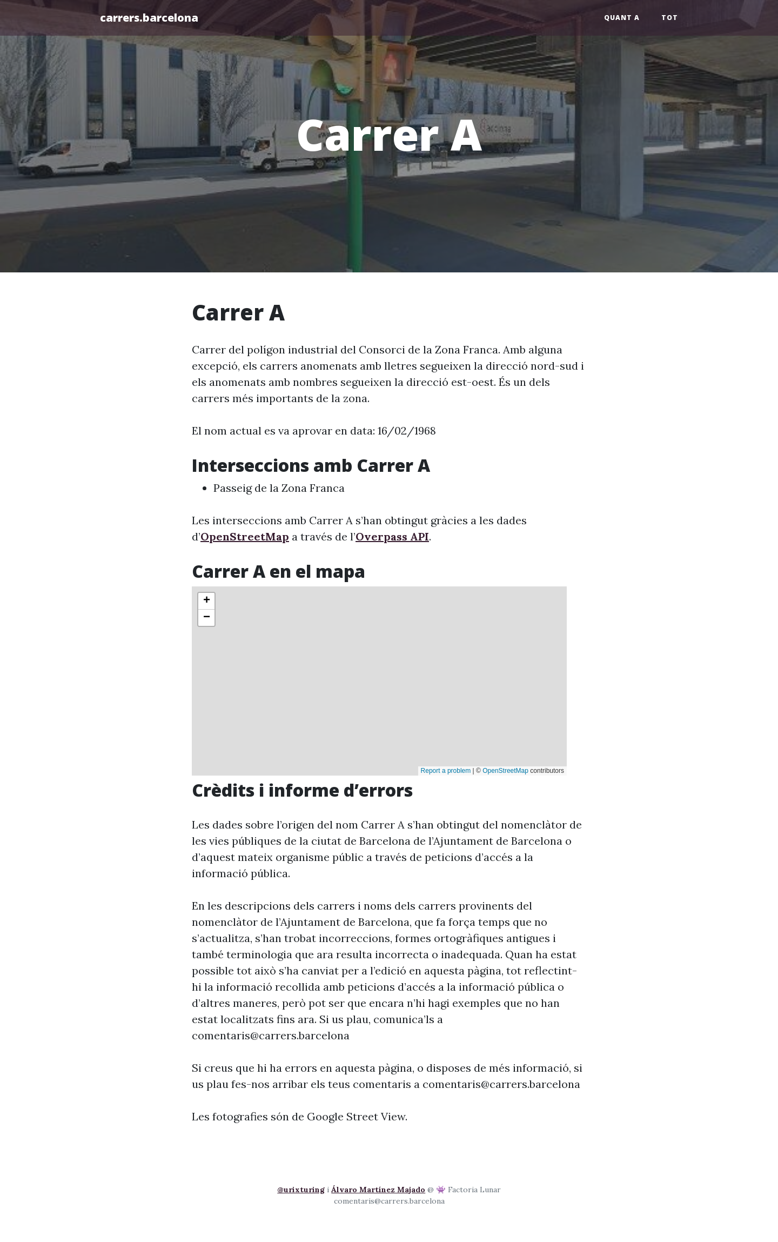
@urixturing (301, 1189)
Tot (669, 17)
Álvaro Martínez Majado (378, 1189)
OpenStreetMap (244, 536)
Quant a (622, 17)
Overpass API (392, 536)
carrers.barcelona (149, 17)
